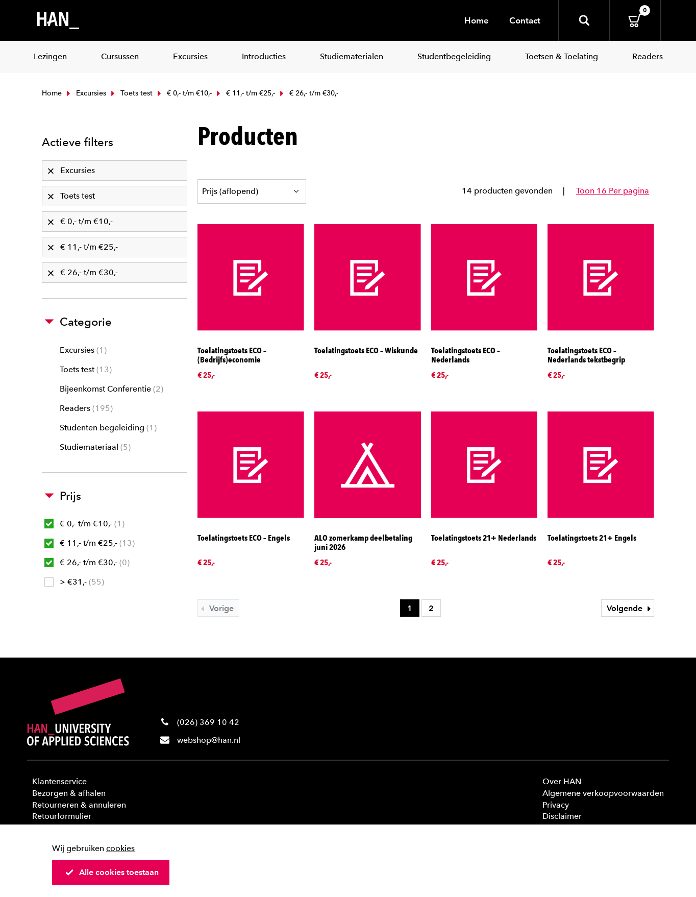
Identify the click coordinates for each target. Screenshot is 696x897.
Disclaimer (562, 816)
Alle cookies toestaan (112, 872)
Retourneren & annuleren (79, 805)
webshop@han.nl (208, 740)
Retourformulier (61, 816)
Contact (524, 20)
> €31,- (74, 582)
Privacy (555, 805)
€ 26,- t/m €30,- (87, 562)
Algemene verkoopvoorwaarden (603, 793)
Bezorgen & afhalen (69, 793)
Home (476, 20)
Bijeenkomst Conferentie (111, 389)
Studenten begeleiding (108, 427)
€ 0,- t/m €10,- (183, 93)
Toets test (131, 93)
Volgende (630, 608)
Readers (86, 408)
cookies (120, 848)
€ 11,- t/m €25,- (244, 93)
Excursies (85, 93)
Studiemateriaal (95, 447)
